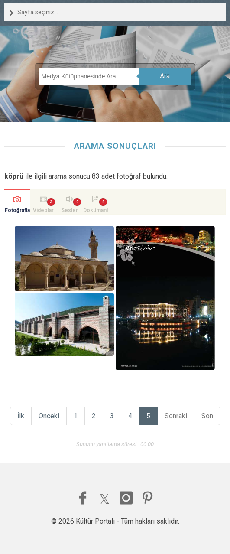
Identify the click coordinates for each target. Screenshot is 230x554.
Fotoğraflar (17, 211)
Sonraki (176, 416)
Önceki (49, 416)
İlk (20, 416)
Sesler (69, 210)
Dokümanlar (95, 211)
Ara (165, 76)
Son (207, 416)
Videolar (43, 210)
